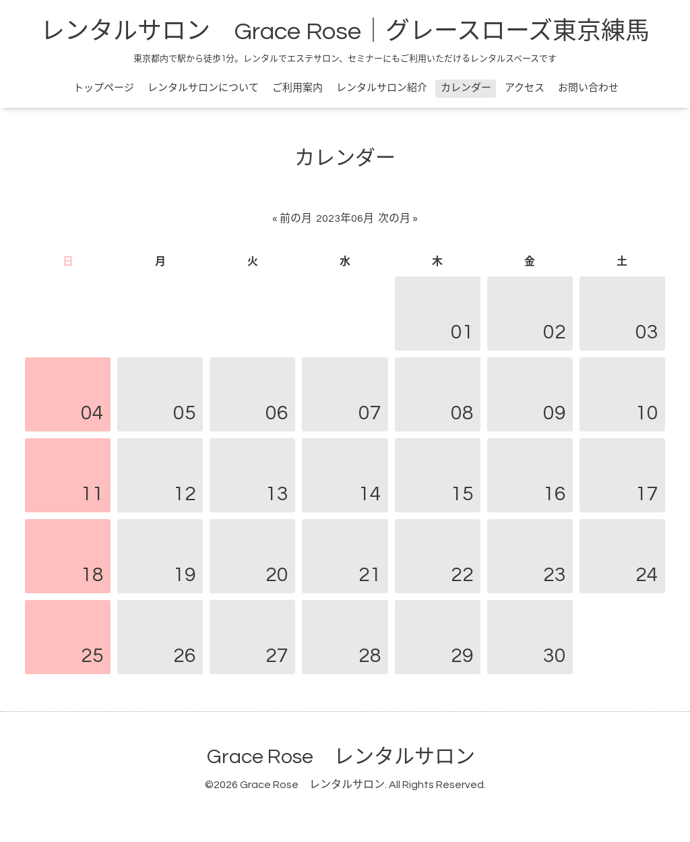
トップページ (103, 88)
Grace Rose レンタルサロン (341, 756)
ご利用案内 (297, 88)
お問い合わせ (588, 88)
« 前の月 (292, 218)
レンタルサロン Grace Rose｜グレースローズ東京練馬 (345, 31)
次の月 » (398, 218)
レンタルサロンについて (203, 88)
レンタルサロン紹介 (381, 88)
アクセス (524, 88)
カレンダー (466, 88)
